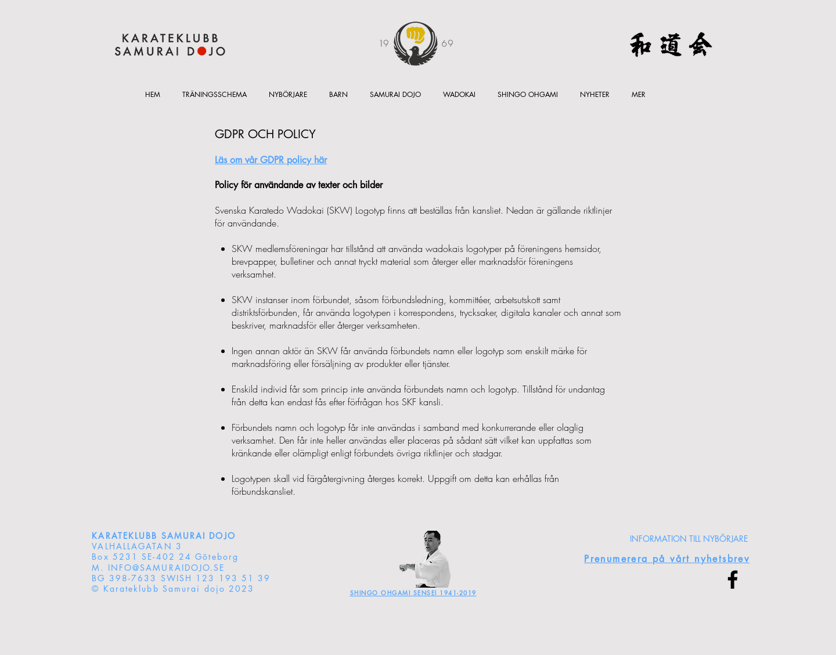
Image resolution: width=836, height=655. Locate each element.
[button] (338, 94)
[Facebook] (732, 579)
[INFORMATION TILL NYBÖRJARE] (688, 538)
